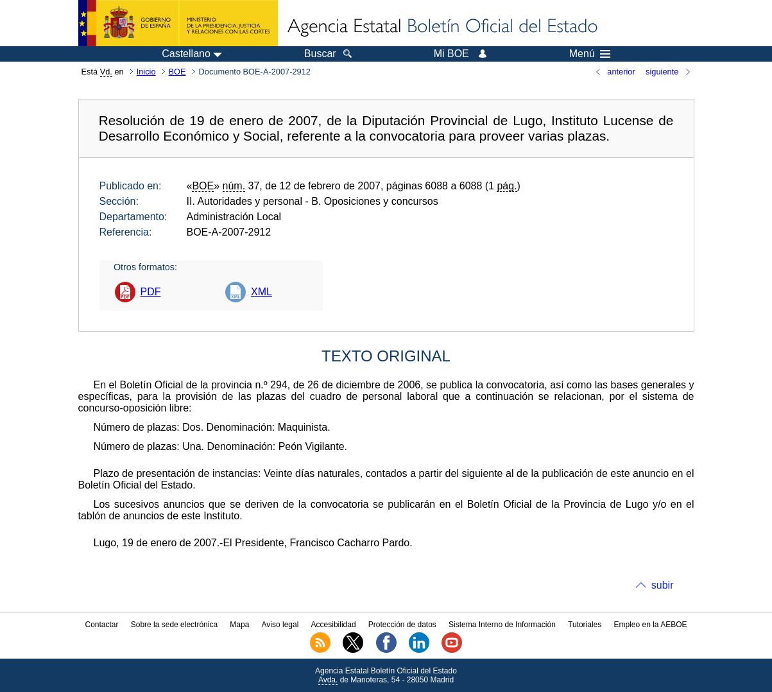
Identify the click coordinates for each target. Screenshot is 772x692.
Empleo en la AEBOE (650, 624)
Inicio (146, 71)
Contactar (101, 624)
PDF (151, 291)
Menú (589, 54)
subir (662, 585)
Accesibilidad (333, 624)
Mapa (239, 624)
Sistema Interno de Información (502, 624)
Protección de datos (402, 624)
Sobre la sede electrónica (174, 624)
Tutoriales (584, 624)
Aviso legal (280, 624)
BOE (177, 71)
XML (261, 291)
